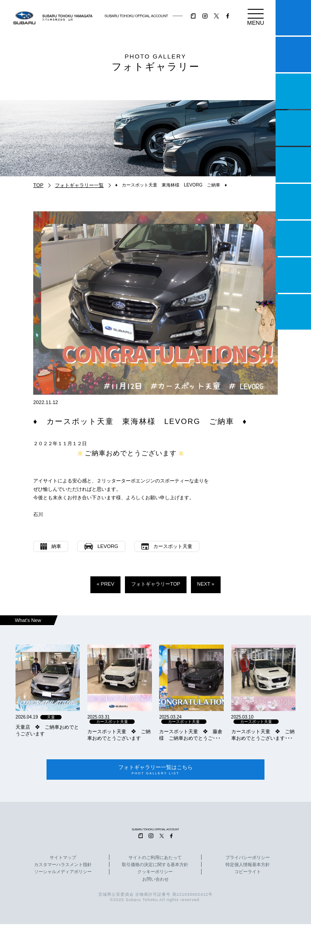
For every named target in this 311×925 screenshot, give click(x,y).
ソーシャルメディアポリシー (63, 873)
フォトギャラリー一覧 (79, 185)
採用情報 (293, 312)
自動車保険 (293, 238)
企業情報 (293, 275)
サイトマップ (63, 859)
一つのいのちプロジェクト (293, 91)
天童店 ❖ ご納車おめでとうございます (47, 730)
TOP (38, 185)
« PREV (105, 584)
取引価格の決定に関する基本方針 (155, 866)
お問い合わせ (155, 880)
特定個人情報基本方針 (247, 866)
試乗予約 (293, 54)
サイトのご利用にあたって (155, 859)
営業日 (293, 128)
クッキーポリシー (155, 873)
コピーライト (247, 873)
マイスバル (293, 17)
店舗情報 (293, 165)
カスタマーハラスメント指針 (63, 866)
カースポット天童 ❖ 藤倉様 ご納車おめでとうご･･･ (190, 735)
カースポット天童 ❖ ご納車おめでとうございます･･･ (263, 735)
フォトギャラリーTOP (155, 584)
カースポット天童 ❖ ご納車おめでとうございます (119, 735)
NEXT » (205, 584)
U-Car (293, 201)
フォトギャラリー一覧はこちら (155, 770)
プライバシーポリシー (247, 859)
